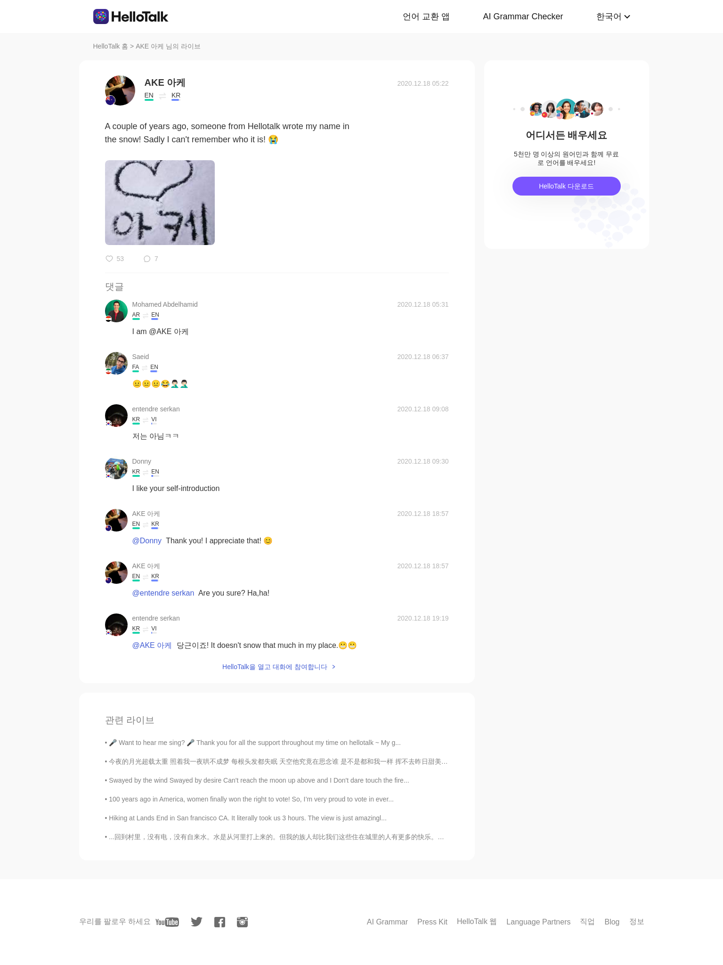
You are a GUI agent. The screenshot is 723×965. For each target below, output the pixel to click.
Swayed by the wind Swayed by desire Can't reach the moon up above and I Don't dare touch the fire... (259, 780)
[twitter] (197, 922)
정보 (636, 921)
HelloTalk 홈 (111, 46)
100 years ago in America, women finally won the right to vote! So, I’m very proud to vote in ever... (251, 799)
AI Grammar (387, 922)
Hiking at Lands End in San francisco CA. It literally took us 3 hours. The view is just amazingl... (248, 818)
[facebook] (219, 922)
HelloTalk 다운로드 (566, 186)
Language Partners (538, 922)
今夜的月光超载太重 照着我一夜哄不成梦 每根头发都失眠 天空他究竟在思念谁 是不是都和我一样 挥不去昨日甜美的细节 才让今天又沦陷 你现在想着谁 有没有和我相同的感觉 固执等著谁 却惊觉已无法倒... (408, 761)
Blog (611, 922)
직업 (587, 921)
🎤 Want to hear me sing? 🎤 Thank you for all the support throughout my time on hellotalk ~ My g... (255, 742)
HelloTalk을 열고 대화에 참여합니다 (274, 667)
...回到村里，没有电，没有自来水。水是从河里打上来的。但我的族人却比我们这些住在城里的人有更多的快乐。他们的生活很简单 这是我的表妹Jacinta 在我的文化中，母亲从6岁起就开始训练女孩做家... (405, 837)
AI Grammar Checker (523, 16)
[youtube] (167, 922)
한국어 (609, 16)
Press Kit (432, 922)
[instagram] (242, 922)
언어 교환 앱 (426, 16)
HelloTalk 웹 (477, 921)
